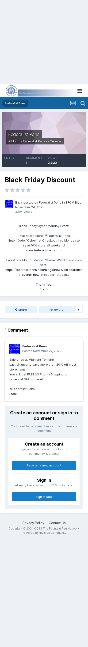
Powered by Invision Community (44, 532)
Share (21, 309)
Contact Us (57, 523)
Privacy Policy (33, 523)
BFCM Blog (73, 202)
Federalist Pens (23, 134)
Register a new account (44, 465)
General (55, 141)
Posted (41, 351)
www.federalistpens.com (44, 250)
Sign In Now (44, 497)
